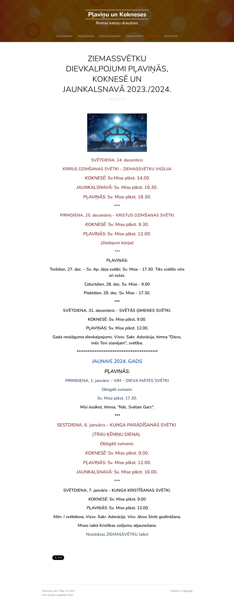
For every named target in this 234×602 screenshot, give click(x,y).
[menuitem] (63, 36)
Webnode (188, 590)
